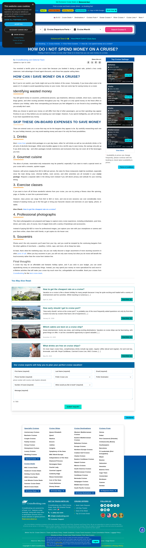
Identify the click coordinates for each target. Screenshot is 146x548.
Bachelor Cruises (30, 435)
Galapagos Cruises (81, 481)
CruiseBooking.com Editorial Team (30, 60)
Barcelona (103, 448)
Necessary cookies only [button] (18, 30)
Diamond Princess (56, 461)
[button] (18, 20)
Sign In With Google (97, 10)
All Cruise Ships (57, 491)
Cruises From (92, 17)
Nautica (52, 438)
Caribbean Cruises (81, 475)
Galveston (103, 463)
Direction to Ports (56, 535)
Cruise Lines (131, 17)
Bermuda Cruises (80, 478)
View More (120, 150)
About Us (34, 541)
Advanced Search (60, 38)
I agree (95, 541)
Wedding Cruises (30, 454)
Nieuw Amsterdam (56, 477)
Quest (51, 435)
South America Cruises (82, 469)
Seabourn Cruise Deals (32, 471)
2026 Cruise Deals (31, 477)
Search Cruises (118, 29)
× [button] (33, 4)
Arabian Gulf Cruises (82, 453)
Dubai (101, 435)
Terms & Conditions (126, 167)
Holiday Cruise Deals (32, 474)
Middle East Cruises (81, 485)
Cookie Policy (59, 545)
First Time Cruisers (70, 44)
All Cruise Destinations (85, 493)
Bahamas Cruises (80, 443)
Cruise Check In (40, 532)
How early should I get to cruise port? (62, 308)
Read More (125, 299)
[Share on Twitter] (92, 62)
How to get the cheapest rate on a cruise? (63, 289)
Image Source (110, 541)
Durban (102, 485)
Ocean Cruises (105, 17)
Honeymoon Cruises (31, 448)
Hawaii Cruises (79, 462)
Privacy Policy (118, 546)
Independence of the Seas (58, 458)
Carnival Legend (55, 470)
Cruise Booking (39, 44)
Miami (101, 457)
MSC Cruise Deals (31, 467)
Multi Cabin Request (83, 505)
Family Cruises (29, 442)
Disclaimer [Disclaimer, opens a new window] (19, 43)
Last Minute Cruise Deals (33, 480)
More (141, 17)
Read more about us (29, 519)
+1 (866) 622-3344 (55, 513)
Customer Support (56, 519)
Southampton (104, 445)
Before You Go (29, 532)
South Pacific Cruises (82, 488)
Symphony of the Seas (57, 451)
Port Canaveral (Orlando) (108, 438)
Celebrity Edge (54, 474)
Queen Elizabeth (55, 432)
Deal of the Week (54, 10)
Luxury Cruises (30, 451)
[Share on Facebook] (88, 62)
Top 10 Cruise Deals (83, 513)
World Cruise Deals (31, 487)
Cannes (102, 482)
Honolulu (102, 466)
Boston (102, 460)
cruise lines (21, 143)
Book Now (110, 10)
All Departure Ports (108, 490)
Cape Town (103, 473)
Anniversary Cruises (31, 432)
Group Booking (81, 10)
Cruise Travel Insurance (83, 532)
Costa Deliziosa (55, 483)
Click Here (91, 39)
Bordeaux (102, 479)
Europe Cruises (80, 446)
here (48, 543)
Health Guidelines (69, 532)
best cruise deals (36, 273)
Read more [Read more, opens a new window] (19, 16)
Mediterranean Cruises (82, 472)
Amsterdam (103, 476)
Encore (52, 442)
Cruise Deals (67, 17)
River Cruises (119, 17)
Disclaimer (129, 417)
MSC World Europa (56, 454)
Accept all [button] (19, 24)
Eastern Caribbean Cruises (84, 459)
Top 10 (43, 10)
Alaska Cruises (79, 456)
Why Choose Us (43, 541)
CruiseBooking (18, 273)
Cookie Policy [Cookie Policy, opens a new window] (18, 38)
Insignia (52, 448)
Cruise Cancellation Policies (101, 532)
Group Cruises (29, 445)
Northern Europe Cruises (83, 449)
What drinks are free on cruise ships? (61, 346)
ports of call (22, 253)
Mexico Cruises (80, 465)
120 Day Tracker (81, 508)
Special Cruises (32, 459)
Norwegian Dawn (55, 464)
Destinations (79, 17)
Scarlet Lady (54, 467)
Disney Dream (54, 486)
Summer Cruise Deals (32, 483)
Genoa (101, 432)
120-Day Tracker (68, 10)
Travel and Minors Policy (54, 532)
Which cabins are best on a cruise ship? (63, 327)
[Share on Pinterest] (96, 62)
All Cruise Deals (32, 491)
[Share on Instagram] (99, 62)
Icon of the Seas (55, 480)
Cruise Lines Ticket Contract (72, 535)
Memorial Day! (84, 2)
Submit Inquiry (73, 407)
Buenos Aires (104, 469)
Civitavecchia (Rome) (107, 442)
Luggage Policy (115, 532)
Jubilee (52, 445)
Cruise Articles (54, 44)
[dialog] (18, 24)
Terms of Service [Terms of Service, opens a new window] (19, 40)
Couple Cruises (30, 438)
